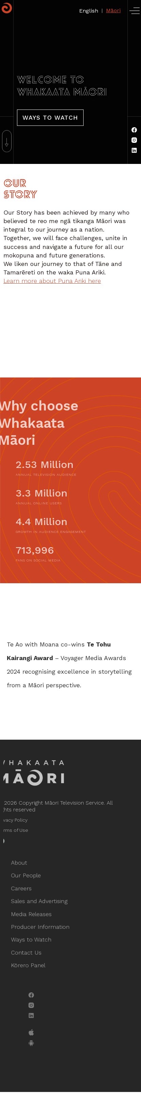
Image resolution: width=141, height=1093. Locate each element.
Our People (29, 878)
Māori (113, 10)
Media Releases (34, 914)
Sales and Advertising (41, 902)
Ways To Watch (50, 117)
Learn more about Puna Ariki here (52, 280)
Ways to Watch (33, 938)
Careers (24, 890)
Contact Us (29, 950)
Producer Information (42, 926)
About (22, 866)
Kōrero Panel (31, 962)
